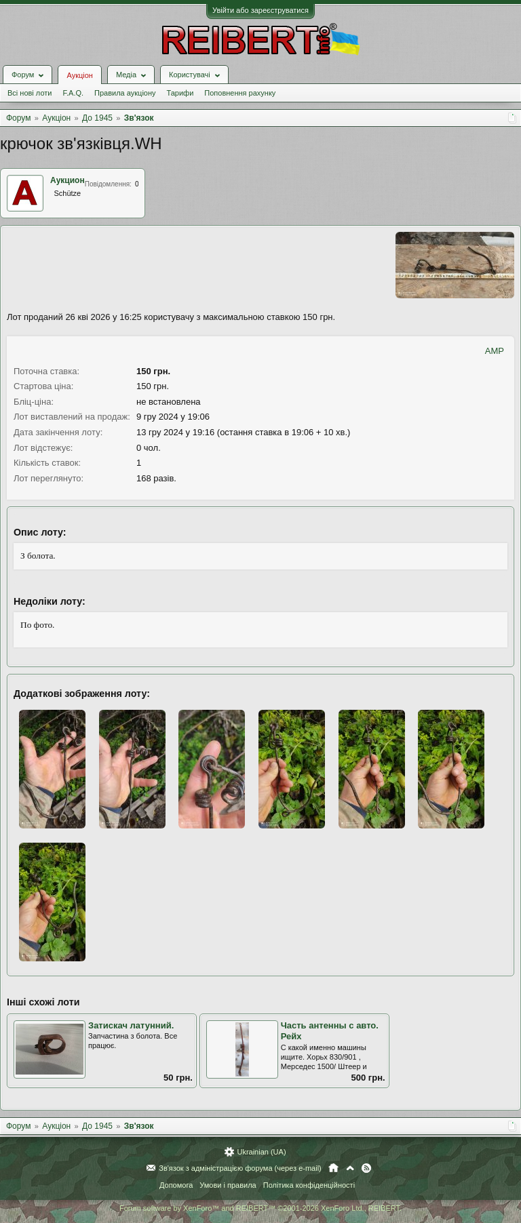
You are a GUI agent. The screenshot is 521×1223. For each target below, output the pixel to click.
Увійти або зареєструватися (260, 10)
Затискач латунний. (131, 1025)
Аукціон (79, 75)
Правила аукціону (124, 93)
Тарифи (180, 93)
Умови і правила (227, 1185)
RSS (366, 1168)
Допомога (176, 1185)
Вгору (350, 1168)
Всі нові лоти (29, 93)
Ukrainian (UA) (261, 1152)
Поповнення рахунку (239, 93)
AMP (494, 351)
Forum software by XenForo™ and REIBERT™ (260, 1208)
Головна (333, 1168)
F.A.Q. (72, 93)
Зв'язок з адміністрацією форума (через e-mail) (240, 1168)
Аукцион (67, 180)
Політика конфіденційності (309, 1185)
